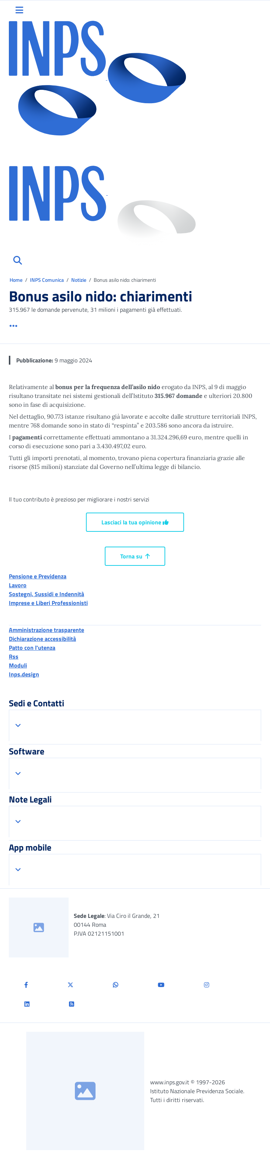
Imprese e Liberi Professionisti (48, 602)
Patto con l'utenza (32, 647)
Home (17, 280)
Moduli (18, 665)
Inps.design (24, 674)
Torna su (135, 556)
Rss (13, 656)
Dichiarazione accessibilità (42, 638)
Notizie (78, 280)
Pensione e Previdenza (37, 576)
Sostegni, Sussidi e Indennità (46, 593)
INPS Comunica (47, 280)
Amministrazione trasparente (46, 629)
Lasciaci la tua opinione (135, 522)
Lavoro (18, 585)
